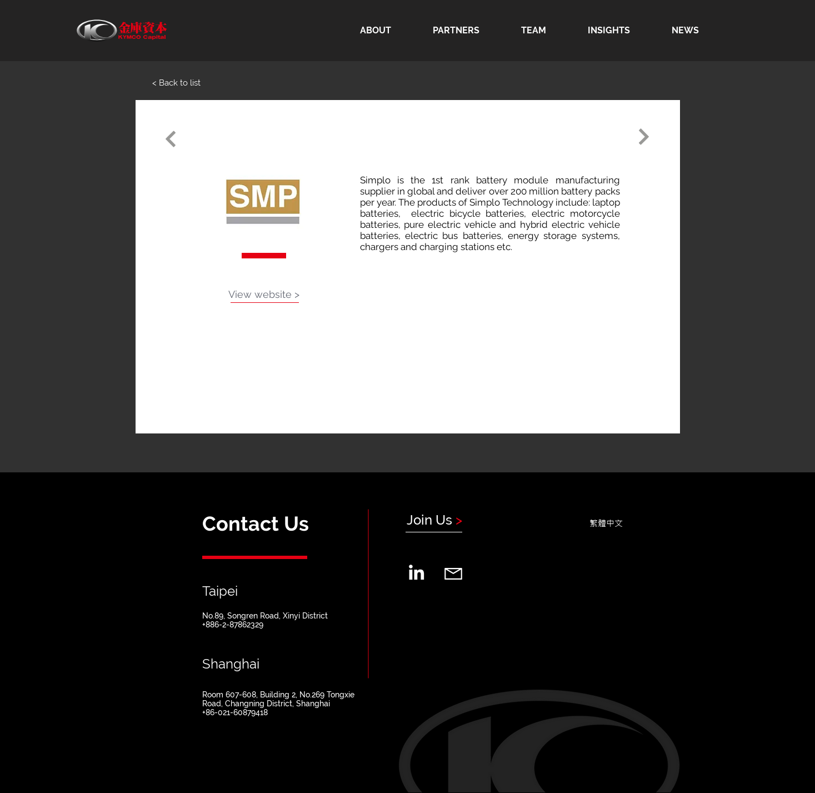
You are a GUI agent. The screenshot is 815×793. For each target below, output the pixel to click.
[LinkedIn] (416, 572)
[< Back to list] (176, 83)
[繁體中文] (606, 523)
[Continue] (170, 139)
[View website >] (263, 294)
